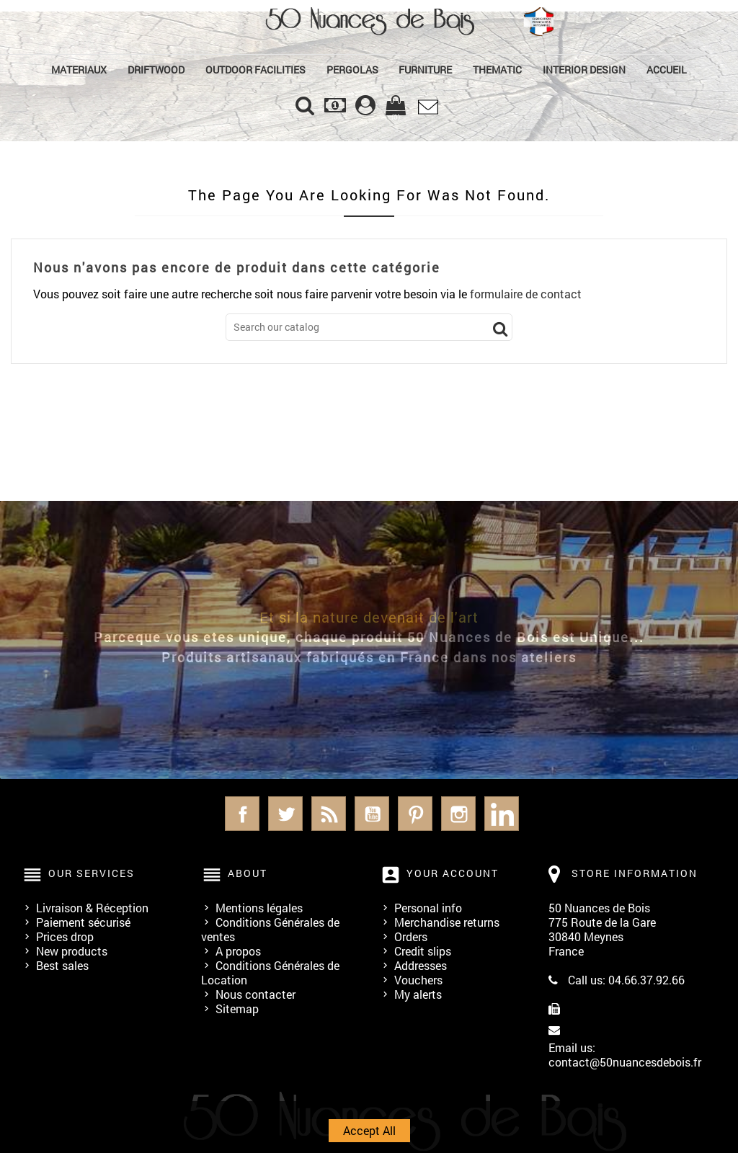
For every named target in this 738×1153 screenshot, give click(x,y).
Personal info (428, 907)
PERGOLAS (352, 69)
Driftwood (156, 69)
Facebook (242, 813)
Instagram (458, 813)
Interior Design (584, 69)
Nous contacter (255, 994)
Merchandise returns (446, 922)
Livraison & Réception (92, 907)
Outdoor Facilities (255, 69)
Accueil (666, 69)
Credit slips (422, 950)
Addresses (420, 965)
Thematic (497, 69)
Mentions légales (259, 907)
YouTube (371, 813)
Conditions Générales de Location (270, 972)
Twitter (285, 813)
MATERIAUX (79, 69)
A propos (238, 950)
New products (71, 950)
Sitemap (237, 1008)
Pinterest (415, 813)
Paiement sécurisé (83, 922)
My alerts (418, 994)
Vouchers (418, 979)
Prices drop (65, 936)
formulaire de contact (526, 293)
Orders (410, 936)
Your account (452, 873)
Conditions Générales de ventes (270, 929)
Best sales (62, 965)
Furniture (425, 69)
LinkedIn (501, 813)
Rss (328, 813)
